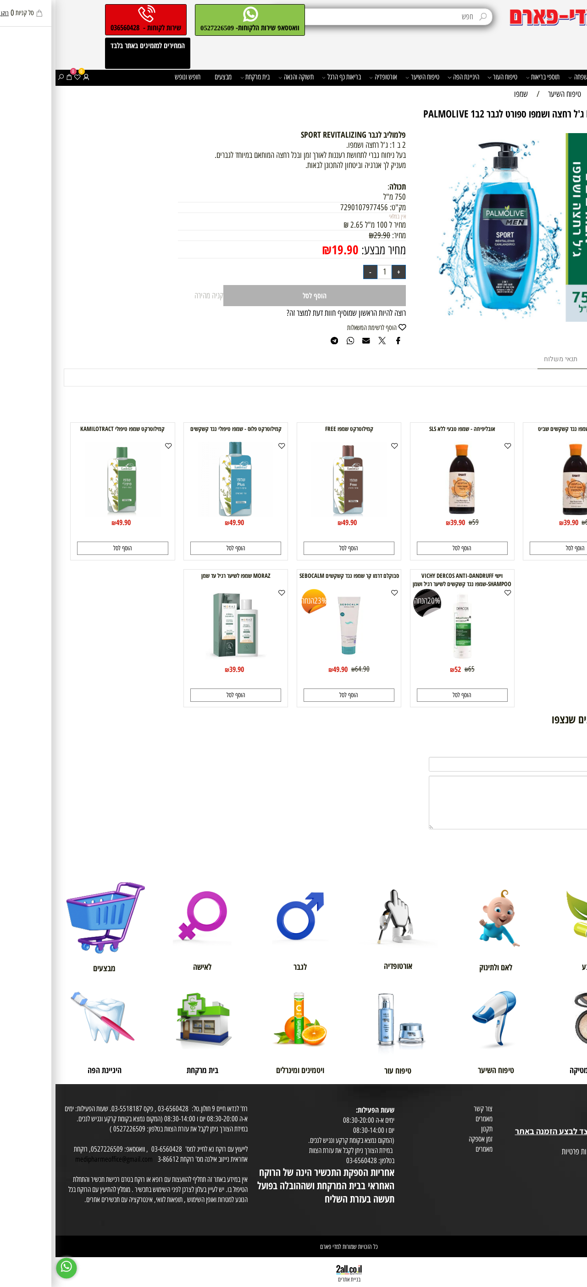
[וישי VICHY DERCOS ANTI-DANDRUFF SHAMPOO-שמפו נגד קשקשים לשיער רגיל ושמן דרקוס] (407, 661)
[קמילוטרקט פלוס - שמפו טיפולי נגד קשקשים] (180, 514)
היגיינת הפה (408, 77)
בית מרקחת (200, 77)
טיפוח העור (447, 77)
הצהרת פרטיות (568, 1162)
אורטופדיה (328, 77)
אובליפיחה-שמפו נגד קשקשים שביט (519, 429)
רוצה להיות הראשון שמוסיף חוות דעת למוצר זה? (290, 313)
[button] (519, 548)
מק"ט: (342, 207)
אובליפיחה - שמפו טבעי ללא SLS (407, 429)
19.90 (289, 249)
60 (533, 521)
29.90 (326, 235)
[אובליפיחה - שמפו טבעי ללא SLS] (406, 514)
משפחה (524, 77)
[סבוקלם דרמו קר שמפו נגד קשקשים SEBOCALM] (294, 661)
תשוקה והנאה (240, 77)
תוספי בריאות (487, 77)
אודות (578, 1100)
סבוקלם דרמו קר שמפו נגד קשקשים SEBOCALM (293, 575)
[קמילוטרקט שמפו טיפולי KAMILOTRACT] (67, 514)
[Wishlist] (22, 77)
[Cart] (13, 77)
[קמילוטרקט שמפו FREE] (294, 514)
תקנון (431, 1129)
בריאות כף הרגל (285, 77)
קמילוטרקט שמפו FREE (294, 429)
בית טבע (575, 1120)
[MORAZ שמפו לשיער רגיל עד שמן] (180, 661)
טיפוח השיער (367, 77)
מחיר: (342, 235)
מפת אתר (574, 1141)
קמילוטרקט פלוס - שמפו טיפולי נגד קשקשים (180, 429)
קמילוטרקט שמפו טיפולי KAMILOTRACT (67, 429)
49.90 (294, 522)
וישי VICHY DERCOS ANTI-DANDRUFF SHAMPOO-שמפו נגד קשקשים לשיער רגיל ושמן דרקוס (406, 583)
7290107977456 (308, 207)
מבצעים (167, 77)
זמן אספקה (425, 1139)
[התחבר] (30, 77)
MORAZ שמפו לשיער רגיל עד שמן (180, 575)
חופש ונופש (132, 77)
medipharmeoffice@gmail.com (58, 1159)
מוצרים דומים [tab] (553, 359)
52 (402, 669)
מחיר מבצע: (326, 249)
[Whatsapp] (11, 1268)
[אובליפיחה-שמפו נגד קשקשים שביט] (520, 514)
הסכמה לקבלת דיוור (563, 1172)
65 (416, 668)
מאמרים (428, 1118)
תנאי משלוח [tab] (505, 359)
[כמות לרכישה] (329, 272)
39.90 (515, 522)
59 (420, 521)
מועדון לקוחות (569, 1110)
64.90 (306, 668)
